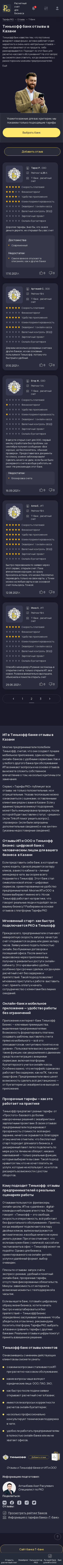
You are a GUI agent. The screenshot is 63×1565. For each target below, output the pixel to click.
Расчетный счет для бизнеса (15, 8)
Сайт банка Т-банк (31, 1549)
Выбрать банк (31, 132)
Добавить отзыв (32, 151)
